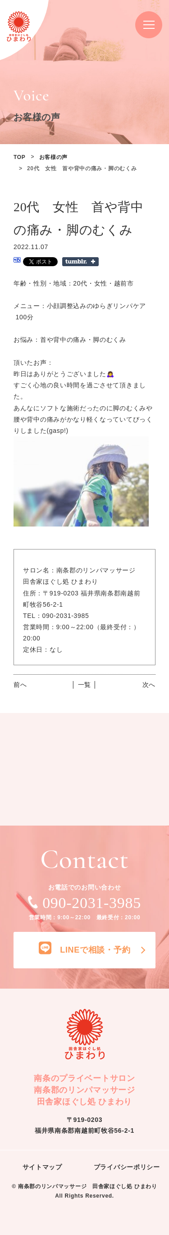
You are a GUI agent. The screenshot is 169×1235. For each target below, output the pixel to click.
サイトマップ (42, 1167)
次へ (148, 684)
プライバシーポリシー (127, 1167)
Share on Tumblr (80, 261)
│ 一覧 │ (84, 684)
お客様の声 (53, 157)
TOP (20, 157)
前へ (20, 684)
